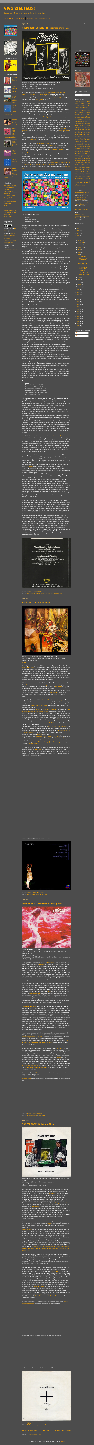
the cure (77, 178)
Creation (42, 964)
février (80, 284)
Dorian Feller (46, 700)
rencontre (56, 593)
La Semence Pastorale (49, 709)
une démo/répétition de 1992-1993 (32, 1037)
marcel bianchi (78, 156)
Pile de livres (20, 18)
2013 (78, 306)
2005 (78, 326)
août (79, 249)
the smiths (85, 178)
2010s (29, 894)
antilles (77, 110)
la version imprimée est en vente (45, 164)
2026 (78, 226)
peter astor (78, 167)
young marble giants (80, 185)
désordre (38, 894)
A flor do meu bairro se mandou (57, 726)
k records (80, 150)
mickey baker (86, 156)
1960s (88, 103)
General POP (54, 692)
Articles (78, 333)
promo (88, 169)
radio (48, 991)
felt (75, 136)
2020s (86, 107)
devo (86, 129)
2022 (78, 235)
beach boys (85, 114)
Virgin (49, 1223)
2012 (78, 309)
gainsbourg (78, 137)
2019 (78, 292)
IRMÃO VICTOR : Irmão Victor (36, 602)
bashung (77, 114)
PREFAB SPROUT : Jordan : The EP (14, 89)
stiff (83, 174)
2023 (78, 233)
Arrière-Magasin (8, 191)
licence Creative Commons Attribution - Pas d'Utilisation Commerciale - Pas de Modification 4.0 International (10, 239)
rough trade (78, 174)
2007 (78, 321)
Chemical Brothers (34, 993)
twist (85, 180)
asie (76, 112)
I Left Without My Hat (10, 212)
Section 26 (7, 193)
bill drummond (78, 117)
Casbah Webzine (9, 206)
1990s (29, 1115)
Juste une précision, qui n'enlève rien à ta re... (81, 203)
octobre (80, 245)
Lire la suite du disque (28, 589)
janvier (80, 286)
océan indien (85, 164)
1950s (82, 103)
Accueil (46, 1430)
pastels (81, 166)
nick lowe (87, 162)
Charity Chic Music (9, 197)
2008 (78, 318)
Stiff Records (32, 139)
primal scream (81, 169)
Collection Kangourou (10, 210)
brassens (80, 119)
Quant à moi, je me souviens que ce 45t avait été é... (82, 216)
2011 (78, 311)
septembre (81, 247)
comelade (87, 125)
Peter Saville (35, 1206)
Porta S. (38, 709)
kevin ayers (87, 150)
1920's (83, 101)
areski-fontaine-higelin (84, 110)
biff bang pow (86, 116)
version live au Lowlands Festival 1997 (36, 1067)
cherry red (87, 123)
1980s (29, 1425)
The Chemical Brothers (26, 1078)
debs (76, 129)
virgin (43, 1115)
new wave (39, 1294)
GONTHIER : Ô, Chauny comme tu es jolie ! (14, 99)
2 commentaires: (37, 1113)
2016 (78, 299)
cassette (87, 121)
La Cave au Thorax (9, 195)
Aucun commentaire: (39, 892)
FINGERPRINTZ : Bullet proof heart (38, 1124)
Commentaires (80, 336)
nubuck (76, 164)
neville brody (78, 160)
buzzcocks (87, 119)
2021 (78, 238)
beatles (77, 116)
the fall (81, 178)
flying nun (80, 136)
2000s (77, 107)
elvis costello (81, 132)
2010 (78, 314)
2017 (78, 297)
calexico (83, 121)
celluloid (82, 123)
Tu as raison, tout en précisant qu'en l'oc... (80, 198)
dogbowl (79, 131)
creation (87, 127)
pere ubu (87, 166)
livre (52, 593)
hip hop (35, 1115)
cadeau (33, 593)
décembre (81, 240)
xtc (89, 184)
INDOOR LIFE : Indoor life (14, 79)
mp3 (43, 894)
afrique (88, 109)
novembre (81, 242)
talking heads (81, 176)
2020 (78, 290)
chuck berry (79, 125)
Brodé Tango (58, 700)
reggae (77, 171)
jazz (79, 144)
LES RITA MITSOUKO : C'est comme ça (14, 122)
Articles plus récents (29, 1430)
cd (31, 1115)
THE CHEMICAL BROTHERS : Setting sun (42, 903)
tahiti (76, 176)
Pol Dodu (30, 18)
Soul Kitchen (7, 203)
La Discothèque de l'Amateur (9, 188)
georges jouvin (86, 137)
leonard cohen (83, 151)
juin (79, 254)
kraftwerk (77, 151)
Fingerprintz (53, 1193)
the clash (87, 176)
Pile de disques (8, 18)
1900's (76, 101)
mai (79, 277)
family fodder (78, 134)
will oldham (85, 184)
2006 (78, 323)
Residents (49, 1222)
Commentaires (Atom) (35, 1434)
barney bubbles (84, 112)
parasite (77, 166)
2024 (78, 230)
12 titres (24, 662)
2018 (78, 294)
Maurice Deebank (33, 743)
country (83, 127)
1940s (76, 103)
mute (88, 158)
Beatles (58, 1057)
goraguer (77, 139)
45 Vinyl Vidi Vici (8, 216)
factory (88, 132)
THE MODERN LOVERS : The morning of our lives (45, 28)
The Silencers (55, 1271)
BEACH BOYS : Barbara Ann (14, 153)
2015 (78, 302)
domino (84, 131)
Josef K (39, 734)
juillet (79, 252)
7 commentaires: (37, 591)
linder (79, 153)
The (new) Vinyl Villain (10, 185)
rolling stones (86, 173)
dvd (87, 131)
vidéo (39, 1115)
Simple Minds (39, 1296)
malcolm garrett (85, 155)
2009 (78, 316)
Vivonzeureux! (19, 8)
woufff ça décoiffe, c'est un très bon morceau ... (82, 193)
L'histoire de (29, 1006)
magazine (77, 155)
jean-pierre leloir (85, 144)
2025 (78, 228)
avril (79, 279)
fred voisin (87, 136)
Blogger (63, 1441)
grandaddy (83, 139)
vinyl (61, 593)
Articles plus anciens (63, 1430)
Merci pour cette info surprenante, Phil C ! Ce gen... (81, 209)
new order (84, 160)
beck (80, 116)
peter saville (40, 1425)
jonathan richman (45, 593)
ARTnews (30, 466)
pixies (76, 169)
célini (78, 123)
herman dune (83, 141)
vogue (80, 184)
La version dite (30, 1065)
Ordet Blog (7, 208)
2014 (78, 304)
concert (38, 593)
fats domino (86, 134)
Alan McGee (51, 963)
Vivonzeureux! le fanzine (42, 18)
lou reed (87, 153)
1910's (80, 101)
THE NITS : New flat (14, 160)
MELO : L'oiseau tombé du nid (14, 143)
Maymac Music (8, 214)
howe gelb (81, 143)
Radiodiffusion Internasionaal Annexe (10, 200)
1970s (29, 593)
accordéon (82, 109)
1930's (88, 101)
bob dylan (84, 117)
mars (79, 282)
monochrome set (79, 158)
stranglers (87, 174)
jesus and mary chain (80, 146)
